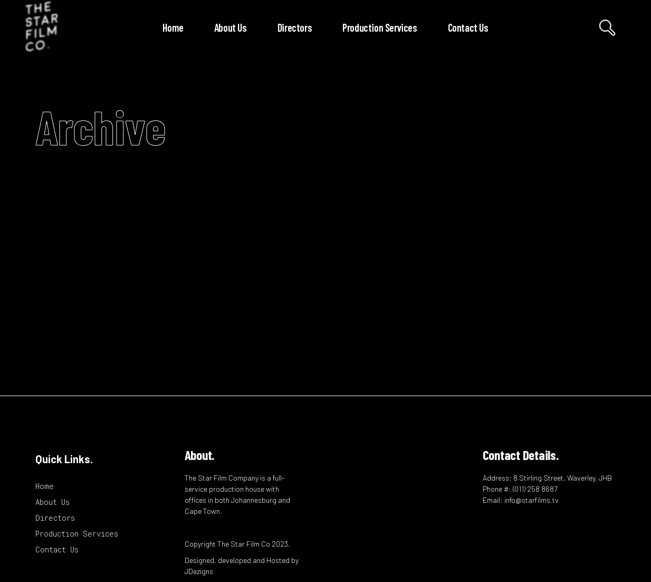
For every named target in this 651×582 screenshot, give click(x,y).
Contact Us (57, 550)
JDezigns (199, 571)
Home (44, 486)
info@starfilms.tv (531, 499)
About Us (52, 502)
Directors (55, 518)
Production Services (76, 534)
